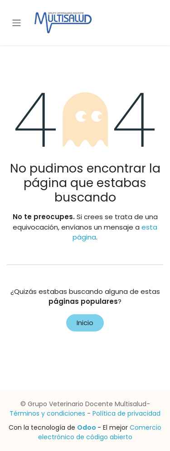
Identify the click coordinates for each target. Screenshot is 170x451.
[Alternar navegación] (16, 22)
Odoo (87, 427)
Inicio (85, 322)
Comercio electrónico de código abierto (100, 432)
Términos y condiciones (47, 413)
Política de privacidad (126, 413)
